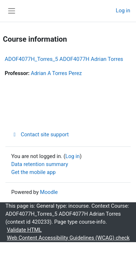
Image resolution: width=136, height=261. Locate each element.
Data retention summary (39, 164)
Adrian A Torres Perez (56, 73)
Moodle (49, 192)
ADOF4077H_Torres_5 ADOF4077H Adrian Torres (64, 59)
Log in (123, 10)
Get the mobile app (33, 172)
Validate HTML (24, 230)
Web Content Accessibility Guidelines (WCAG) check (68, 238)
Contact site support (40, 134)
